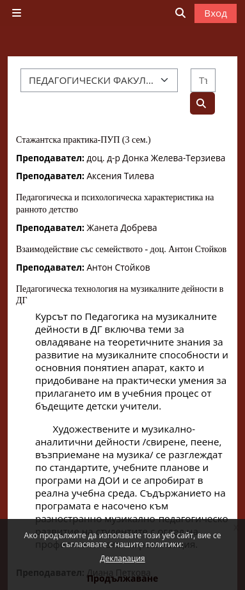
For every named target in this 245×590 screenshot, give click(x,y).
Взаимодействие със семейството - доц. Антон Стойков (121, 249)
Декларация (122, 558)
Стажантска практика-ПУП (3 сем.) (83, 140)
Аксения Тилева (120, 176)
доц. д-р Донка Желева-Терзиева (155, 158)
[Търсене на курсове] (203, 80)
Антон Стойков (118, 267)
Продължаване (123, 578)
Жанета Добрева (121, 227)
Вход (215, 12)
